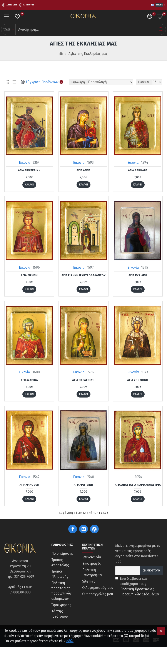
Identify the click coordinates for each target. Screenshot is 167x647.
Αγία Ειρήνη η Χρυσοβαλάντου (83, 275)
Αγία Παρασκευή (83, 380)
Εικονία (24, 162)
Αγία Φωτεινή (83, 484)
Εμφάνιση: (144, 82)
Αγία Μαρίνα (29, 380)
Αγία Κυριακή (138, 275)
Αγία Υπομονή (137, 380)
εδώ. (69, 641)
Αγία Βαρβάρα (137, 170)
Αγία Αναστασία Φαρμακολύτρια (138, 484)
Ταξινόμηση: (78, 82)
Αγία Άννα (83, 170)
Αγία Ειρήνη (29, 275)
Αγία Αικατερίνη (29, 170)
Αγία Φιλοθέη (29, 484)
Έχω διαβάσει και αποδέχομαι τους (139, 586)
